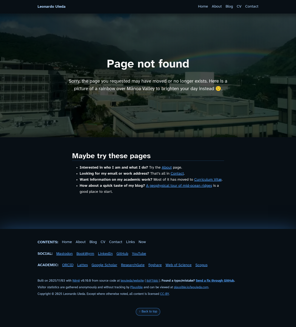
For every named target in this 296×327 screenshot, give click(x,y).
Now (142, 242)
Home (203, 7)
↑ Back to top (148, 311)
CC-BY (164, 294)
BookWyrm (85, 254)
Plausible (136, 287)
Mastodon (64, 254)
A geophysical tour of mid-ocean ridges (179, 186)
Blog (229, 7)
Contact (251, 7)
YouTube (139, 254)
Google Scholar (104, 265)
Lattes (82, 265)
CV (239, 7)
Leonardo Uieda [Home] (52, 7)
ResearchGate (133, 265)
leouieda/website (132, 280)
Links (130, 242)
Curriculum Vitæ (208, 180)
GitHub (122, 254)
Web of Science (179, 265)
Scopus (201, 265)
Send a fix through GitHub (215, 280)
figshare (155, 265)
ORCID (67, 265)
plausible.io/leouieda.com (191, 287)
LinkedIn (105, 254)
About (217, 7)
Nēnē (76, 280)
